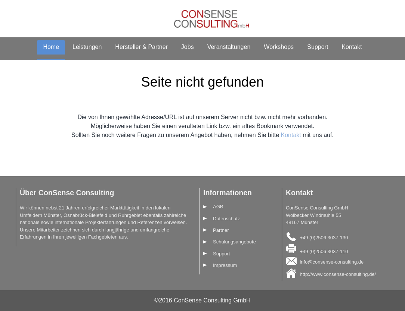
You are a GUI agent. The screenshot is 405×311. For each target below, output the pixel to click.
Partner (221, 230)
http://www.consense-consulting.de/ (338, 274)
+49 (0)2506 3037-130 (324, 237)
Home (51, 47)
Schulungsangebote (234, 242)
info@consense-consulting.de (332, 262)
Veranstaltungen (229, 47)
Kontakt (351, 47)
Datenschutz (226, 218)
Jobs (187, 47)
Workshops (279, 47)
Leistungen (87, 47)
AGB (218, 206)
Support (317, 47)
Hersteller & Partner (141, 47)
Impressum (225, 265)
